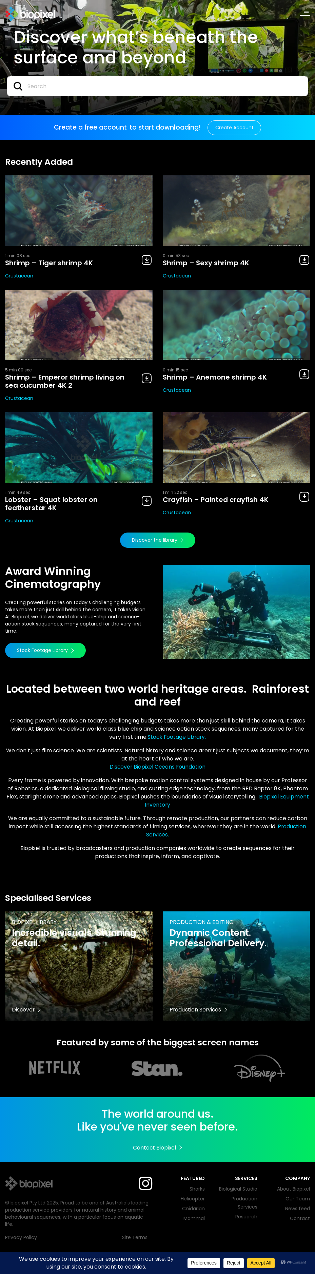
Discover (26, 1010)
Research (246, 1216)
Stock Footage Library (45, 650)
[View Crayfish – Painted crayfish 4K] (236, 447)
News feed (297, 1208)
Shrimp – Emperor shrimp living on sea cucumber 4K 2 (64, 381)
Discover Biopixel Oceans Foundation (157, 767)
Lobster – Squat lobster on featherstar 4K (51, 504)
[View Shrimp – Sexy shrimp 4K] (236, 210)
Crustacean (19, 275)
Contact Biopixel (157, 1148)
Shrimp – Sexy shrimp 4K (206, 263)
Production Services (199, 1010)
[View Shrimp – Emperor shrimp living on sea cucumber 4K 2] (79, 325)
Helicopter (193, 1198)
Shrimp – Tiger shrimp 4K (49, 263)
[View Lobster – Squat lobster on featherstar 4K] (79, 447)
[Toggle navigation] (305, 14)
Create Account (234, 127)
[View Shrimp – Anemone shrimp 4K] (236, 325)
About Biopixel (293, 1188)
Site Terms (134, 1237)
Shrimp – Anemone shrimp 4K (215, 377)
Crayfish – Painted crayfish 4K (216, 499)
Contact (300, 1218)
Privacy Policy (21, 1237)
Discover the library (157, 540)
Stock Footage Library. (176, 737)
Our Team (298, 1198)
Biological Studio (238, 1188)
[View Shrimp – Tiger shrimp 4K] (79, 210)
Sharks (197, 1188)
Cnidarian (193, 1208)
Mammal (194, 1218)
